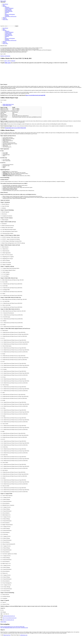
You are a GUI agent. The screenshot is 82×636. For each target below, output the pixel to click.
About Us (4, 17)
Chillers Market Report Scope (8, 104)
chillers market (8, 62)
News (4, 5)
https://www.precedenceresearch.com (9, 617)
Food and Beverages (8, 11)
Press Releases (5, 4)
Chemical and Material (9, 8)
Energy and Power (8, 10)
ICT (5, 13)
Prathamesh (13, 60)
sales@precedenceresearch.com (9, 615)
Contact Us (5, 18)
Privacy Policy (5, 19)
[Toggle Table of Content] (1, 102)
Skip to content (3, 0)
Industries (4, 6)
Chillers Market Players (7, 105)
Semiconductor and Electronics (10, 16)
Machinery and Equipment (10, 14)
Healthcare (7, 12)
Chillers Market (3, 621)
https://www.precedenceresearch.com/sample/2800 (35, 95)
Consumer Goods (8, 9)
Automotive (7, 7)
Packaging (7, 15)
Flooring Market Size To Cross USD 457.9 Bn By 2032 (15, 127)
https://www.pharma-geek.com (8, 619)
